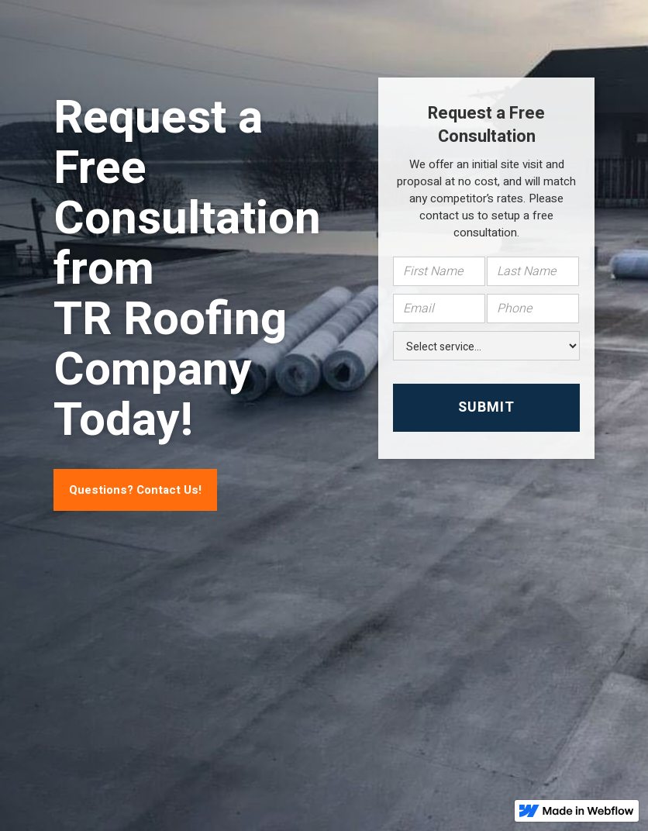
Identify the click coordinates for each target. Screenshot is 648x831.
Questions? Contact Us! (135, 489)
